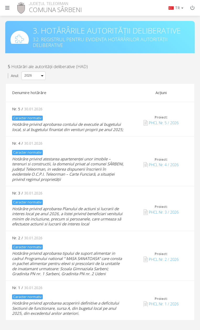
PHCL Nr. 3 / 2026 (161, 212)
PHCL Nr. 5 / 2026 (161, 122)
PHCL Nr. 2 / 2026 (161, 259)
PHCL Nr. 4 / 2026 (161, 164)
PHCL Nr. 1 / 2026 (161, 304)
